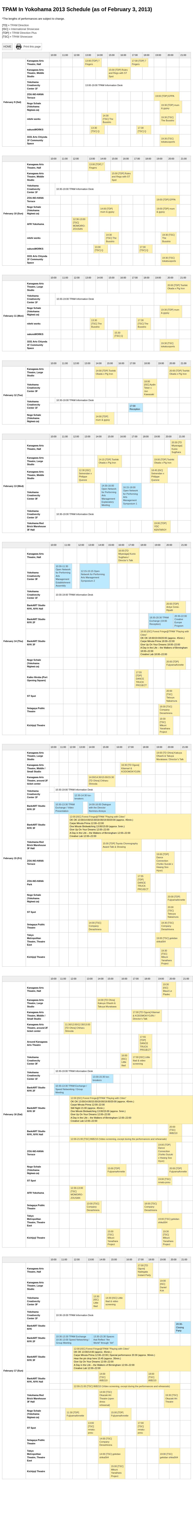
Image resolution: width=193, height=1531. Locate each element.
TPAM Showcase (22, 36)
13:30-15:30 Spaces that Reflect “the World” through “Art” (103, 1339)
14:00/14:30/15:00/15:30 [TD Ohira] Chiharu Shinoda (101, 780)
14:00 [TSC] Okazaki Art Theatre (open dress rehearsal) (107, 1398)
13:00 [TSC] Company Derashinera (93, 1206)
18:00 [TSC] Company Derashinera (150, 1206)
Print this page (32, 46)
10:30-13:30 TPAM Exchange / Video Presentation (65, 807)
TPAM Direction (19, 25)
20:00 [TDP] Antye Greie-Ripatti (172, 607)
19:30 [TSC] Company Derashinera (166, 709)
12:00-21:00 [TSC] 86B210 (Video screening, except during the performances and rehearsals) (119, 1139)
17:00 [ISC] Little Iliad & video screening (141, 1060)
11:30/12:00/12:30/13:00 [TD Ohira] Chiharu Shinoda (77, 1027)
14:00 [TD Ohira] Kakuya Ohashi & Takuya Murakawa (107, 1003)
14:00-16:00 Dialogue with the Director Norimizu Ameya (100, 807)
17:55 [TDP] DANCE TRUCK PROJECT (141, 679)
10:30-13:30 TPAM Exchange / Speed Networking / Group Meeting (71, 1089)
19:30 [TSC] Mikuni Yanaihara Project (165, 725)
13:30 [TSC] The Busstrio (96, 323)
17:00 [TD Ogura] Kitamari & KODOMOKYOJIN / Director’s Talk (146, 1015)
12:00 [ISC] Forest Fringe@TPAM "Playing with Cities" (97, 816)
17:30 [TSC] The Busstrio (143, 323)
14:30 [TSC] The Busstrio (108, 118)
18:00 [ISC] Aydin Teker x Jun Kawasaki (150, 388)
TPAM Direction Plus (24, 32)
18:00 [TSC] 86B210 (152, 1377)
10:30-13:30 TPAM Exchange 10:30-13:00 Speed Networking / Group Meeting (72, 1339)
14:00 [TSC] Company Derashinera (95, 926)
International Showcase (25, 29)
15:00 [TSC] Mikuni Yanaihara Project (113, 1238)
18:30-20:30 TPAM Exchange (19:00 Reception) (159, 620)
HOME (7, 46)
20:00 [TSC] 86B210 (173, 1130)
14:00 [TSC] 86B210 (104, 1377)
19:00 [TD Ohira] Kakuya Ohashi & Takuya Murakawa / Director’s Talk (170, 756)
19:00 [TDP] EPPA (164, 96)
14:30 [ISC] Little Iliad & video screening (114, 1301)
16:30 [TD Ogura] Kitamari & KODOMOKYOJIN (130, 768)
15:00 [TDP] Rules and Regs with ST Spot (118, 73)
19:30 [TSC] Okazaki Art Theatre (171, 1398)
